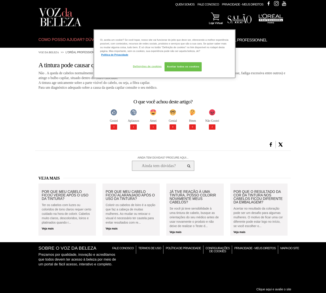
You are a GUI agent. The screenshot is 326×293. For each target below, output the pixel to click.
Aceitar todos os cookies (183, 66)
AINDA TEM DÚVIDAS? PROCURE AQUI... (162, 157)
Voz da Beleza (48, 52)
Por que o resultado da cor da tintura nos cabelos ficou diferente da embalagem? (258, 197)
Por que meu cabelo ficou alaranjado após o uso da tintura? (130, 195)
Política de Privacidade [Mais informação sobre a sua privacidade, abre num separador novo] (114, 54)
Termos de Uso (149, 248)
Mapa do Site (289, 248)
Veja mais (48, 228)
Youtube (284, 3)
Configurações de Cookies (218, 249)
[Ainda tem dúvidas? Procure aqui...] (159, 166)
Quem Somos (184, 4)
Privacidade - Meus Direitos (242, 4)
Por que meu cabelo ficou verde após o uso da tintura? (65, 195)
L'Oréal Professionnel (82, 52)
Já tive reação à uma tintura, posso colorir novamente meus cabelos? (193, 197)
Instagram (276, 3)
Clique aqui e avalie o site (273, 289)
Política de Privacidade (183, 248)
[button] (271, 144)
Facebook (268, 3)
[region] (165, 53)
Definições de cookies (147, 66)
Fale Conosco (208, 4)
